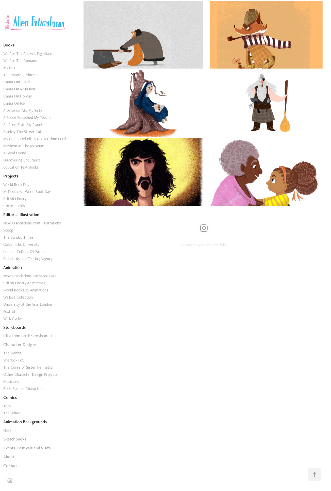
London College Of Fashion (25, 251)
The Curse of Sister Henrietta (28, 367)
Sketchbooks (14, 439)
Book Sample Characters (23, 388)
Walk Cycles (13, 318)
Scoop (8, 230)
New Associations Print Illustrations (32, 223)
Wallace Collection (18, 297)
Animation (12, 267)
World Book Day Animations (25, 290)
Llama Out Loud (16, 82)
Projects (10, 176)
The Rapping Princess (20, 74)
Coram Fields (14, 205)
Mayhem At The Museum (23, 146)
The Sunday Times (18, 237)
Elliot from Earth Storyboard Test (30, 335)
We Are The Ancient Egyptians (28, 53)
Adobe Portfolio (214, 245)
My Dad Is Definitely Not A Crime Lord (34, 138)
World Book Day (16, 184)
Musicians (11, 381)
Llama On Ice (14, 103)
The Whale (12, 413)
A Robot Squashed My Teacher (28, 117)
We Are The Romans (20, 60)
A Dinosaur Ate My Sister (23, 110)
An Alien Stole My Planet (23, 124)
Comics (10, 397)
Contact (10, 465)
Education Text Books (21, 167)
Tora (7, 405)
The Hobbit (12, 353)
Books (8, 45)
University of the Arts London (27, 304)
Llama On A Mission (19, 89)
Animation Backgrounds (25, 421)
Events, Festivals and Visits (27, 448)
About (8, 457)
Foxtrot (9, 311)
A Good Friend (14, 153)
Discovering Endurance (22, 160)
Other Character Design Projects (30, 374)
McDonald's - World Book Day (27, 191)
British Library (14, 198)
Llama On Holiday (17, 96)
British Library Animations (24, 283)
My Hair (9, 67)
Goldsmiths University (21, 244)
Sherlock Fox (13, 360)
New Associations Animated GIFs (29, 276)
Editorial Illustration (21, 214)
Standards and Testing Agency (28, 258)
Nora (7, 430)
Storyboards (14, 327)
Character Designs (20, 344)
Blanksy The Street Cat (22, 131)
